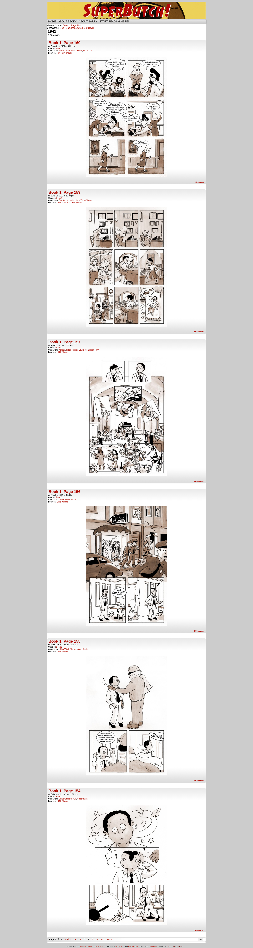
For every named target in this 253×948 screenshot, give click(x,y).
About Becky (67, 21)
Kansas (62, 350)
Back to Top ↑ (178, 946)
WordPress (119, 946)
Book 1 (59, 48)
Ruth (97, 350)
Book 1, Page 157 (64, 342)
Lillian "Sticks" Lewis (73, 51)
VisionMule (152, 946)
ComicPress (133, 946)
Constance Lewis (66, 200)
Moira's (65, 352)
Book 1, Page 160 (64, 43)
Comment (199, 182)
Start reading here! (114, 21)
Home (52, 21)
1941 (59, 202)
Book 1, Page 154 (64, 791)
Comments (199, 332)
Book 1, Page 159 (64, 192)
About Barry (88, 21)
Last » (109, 939)
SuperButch (126, 10)
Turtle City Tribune (64, 53)
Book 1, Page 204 (72, 25)
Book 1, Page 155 (64, 641)
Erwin (61, 51)
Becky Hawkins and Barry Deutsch (90, 946)
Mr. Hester (87, 51)
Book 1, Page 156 (64, 491)
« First (68, 939)
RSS (169, 946)
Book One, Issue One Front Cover (77, 28)
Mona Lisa (89, 350)
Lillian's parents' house (71, 202)
